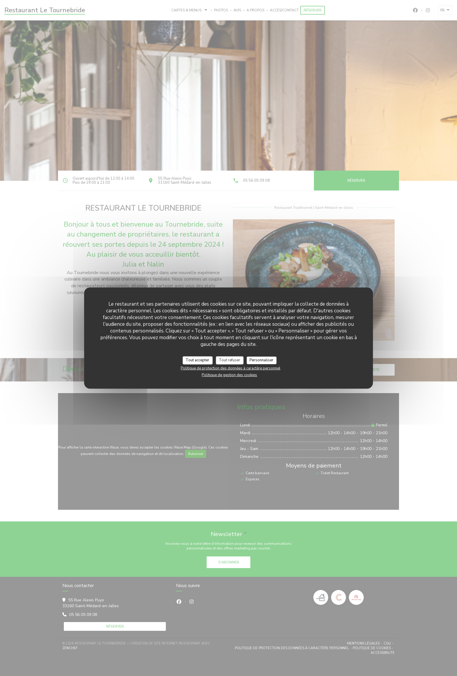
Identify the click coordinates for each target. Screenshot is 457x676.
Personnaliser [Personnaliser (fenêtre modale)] (261, 360)
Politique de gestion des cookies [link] (229, 374)
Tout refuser (229, 360)
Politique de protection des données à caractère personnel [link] (230, 368)
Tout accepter (197, 360)
